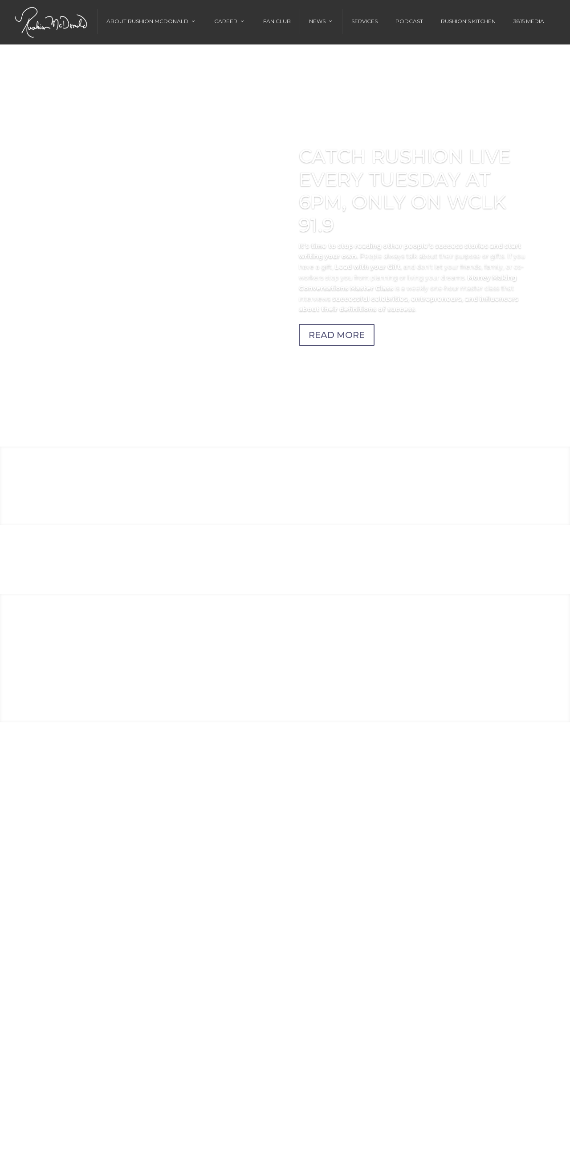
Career (225, 21)
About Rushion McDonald (147, 21)
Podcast (409, 21)
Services (364, 21)
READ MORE (337, 335)
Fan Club (277, 21)
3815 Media (528, 21)
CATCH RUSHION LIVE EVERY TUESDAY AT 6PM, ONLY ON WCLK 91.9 (405, 191)
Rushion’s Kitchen (468, 21)
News (317, 21)
